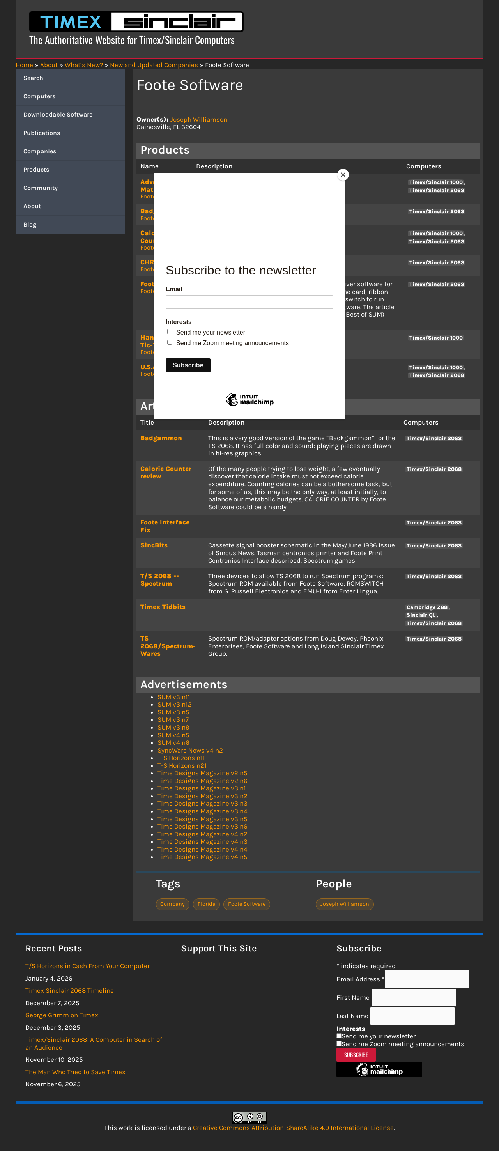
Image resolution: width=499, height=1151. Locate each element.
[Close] (343, 175)
